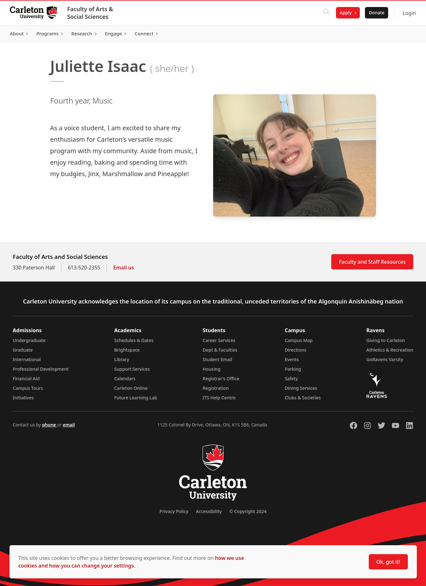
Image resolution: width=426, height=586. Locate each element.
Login (409, 13)
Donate (376, 13)
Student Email (217, 359)
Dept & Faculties (220, 350)
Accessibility (209, 511)
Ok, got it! (388, 561)
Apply (345, 13)
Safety (291, 378)
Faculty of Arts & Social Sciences (90, 12)
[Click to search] (326, 13)
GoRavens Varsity (385, 359)
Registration (216, 388)
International (27, 359)
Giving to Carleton (386, 340)
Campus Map (299, 340)
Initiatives (23, 398)
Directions (295, 350)
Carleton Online (131, 388)
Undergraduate (29, 340)
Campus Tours (28, 388)
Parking (293, 369)
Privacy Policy (173, 511)
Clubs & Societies (303, 398)
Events (292, 359)
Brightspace (127, 350)
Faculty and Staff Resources (372, 261)
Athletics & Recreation (390, 350)
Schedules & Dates (134, 340)
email (69, 425)
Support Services (132, 369)
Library (121, 359)
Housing (211, 369)
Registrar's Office (221, 378)
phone (49, 425)
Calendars (125, 378)
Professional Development (41, 369)
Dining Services (301, 388)
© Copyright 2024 (248, 511)
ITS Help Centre (219, 398)
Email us (123, 267)
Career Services (219, 340)
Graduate (23, 350)
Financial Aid (26, 378)
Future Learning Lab (135, 398)
